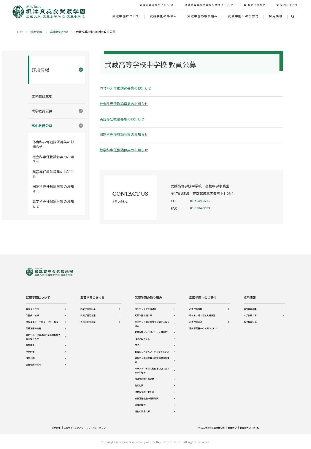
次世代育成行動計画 (144, 388)
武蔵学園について (38, 294)
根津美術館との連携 (144, 375)
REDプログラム (142, 335)
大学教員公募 (250, 312)
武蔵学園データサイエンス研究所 (151, 329)
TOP (19, 32)
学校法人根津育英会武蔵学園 (202, 427)
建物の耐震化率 (142, 408)
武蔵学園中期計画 (143, 312)
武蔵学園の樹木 (33, 361)
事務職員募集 (250, 305)
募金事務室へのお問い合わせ (203, 325)
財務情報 (30, 348)
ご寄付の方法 (195, 318)
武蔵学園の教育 (33, 325)
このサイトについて (77, 427)
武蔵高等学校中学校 (247, 427)
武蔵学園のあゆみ (92, 294)
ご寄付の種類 (195, 305)
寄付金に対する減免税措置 (202, 312)
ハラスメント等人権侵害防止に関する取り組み (152, 367)
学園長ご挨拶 (32, 312)
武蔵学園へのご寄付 (202, 294)
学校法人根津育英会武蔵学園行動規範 (152, 357)
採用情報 (36, 32)
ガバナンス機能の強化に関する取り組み (152, 320)
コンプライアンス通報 (145, 305)
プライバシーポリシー (105, 427)
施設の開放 (140, 401)
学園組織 (30, 342)
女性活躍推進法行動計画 (147, 395)
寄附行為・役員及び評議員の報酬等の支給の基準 (43, 333)
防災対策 (139, 382)
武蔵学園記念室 (87, 312)
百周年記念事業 (87, 318)
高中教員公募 (59, 32)
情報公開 (30, 355)
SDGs (137, 342)
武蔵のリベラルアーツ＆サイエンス (152, 348)
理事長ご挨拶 (32, 305)
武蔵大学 (227, 427)
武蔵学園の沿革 (87, 305)
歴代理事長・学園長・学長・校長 (42, 318)
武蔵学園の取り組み (148, 294)
